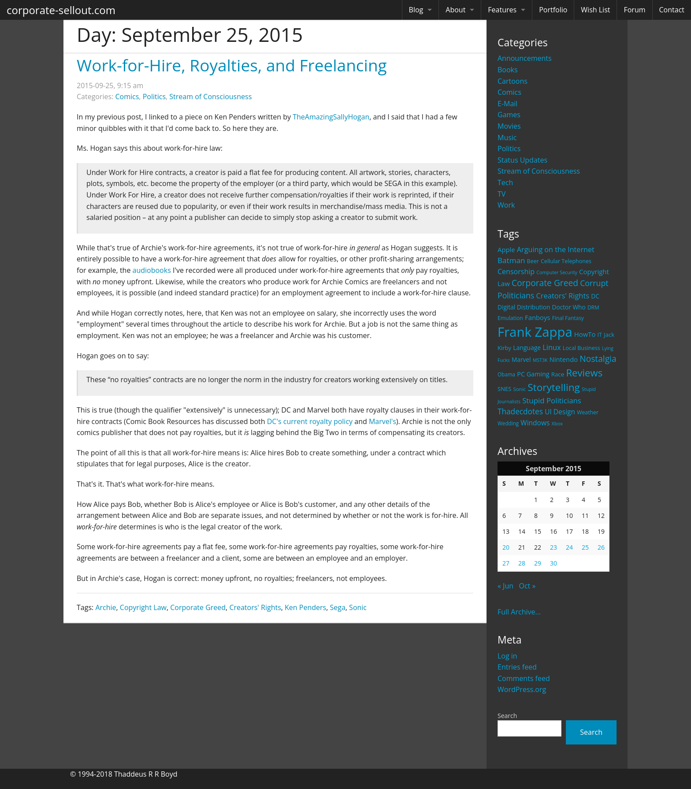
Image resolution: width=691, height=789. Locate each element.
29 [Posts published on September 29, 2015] (537, 563)
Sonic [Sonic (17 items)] (519, 389)
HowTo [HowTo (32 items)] (585, 334)
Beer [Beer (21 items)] (533, 261)
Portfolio (553, 10)
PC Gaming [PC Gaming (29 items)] (533, 374)
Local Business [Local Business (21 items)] (581, 348)
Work (506, 205)
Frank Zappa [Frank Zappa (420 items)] (535, 332)
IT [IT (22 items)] (600, 335)
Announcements (525, 58)
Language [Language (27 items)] (527, 347)
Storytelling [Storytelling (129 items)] (554, 387)
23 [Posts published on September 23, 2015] (553, 547)
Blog (416, 10)
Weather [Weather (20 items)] (587, 412)
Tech (505, 182)
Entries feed (517, 667)
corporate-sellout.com (61, 10)
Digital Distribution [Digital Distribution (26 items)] (524, 307)
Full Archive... (519, 612)
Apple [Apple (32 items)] (506, 249)
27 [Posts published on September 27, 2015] (505, 563)
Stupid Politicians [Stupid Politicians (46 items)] (551, 400)
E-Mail (507, 103)
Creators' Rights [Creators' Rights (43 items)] (562, 295)
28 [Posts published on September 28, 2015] (521, 563)
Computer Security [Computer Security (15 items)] (556, 272)
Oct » (527, 586)
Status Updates (522, 160)
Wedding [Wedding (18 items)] (508, 423)
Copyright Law (143, 607)
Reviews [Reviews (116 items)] (584, 372)
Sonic (358, 607)
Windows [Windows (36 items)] (535, 423)
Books (508, 69)
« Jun (505, 586)
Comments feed (524, 678)
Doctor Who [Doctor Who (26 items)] (569, 307)
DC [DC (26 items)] (595, 296)
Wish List (595, 10)
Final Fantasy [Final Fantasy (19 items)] (568, 318)
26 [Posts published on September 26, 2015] (601, 547)
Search (507, 715)
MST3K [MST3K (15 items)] (540, 360)
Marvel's (382, 421)
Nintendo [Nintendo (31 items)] (564, 359)
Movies (509, 126)
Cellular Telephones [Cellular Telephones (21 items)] (566, 261)
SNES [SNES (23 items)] (504, 389)
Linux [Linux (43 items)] (551, 347)
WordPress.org (522, 689)
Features (502, 10)
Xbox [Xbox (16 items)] (557, 423)
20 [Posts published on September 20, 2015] (505, 547)
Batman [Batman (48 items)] (511, 260)
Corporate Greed (198, 607)
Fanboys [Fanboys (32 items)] (537, 317)
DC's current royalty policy (310, 421)
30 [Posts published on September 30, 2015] (553, 563)
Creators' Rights (255, 607)
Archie (105, 607)
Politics (509, 148)
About (455, 10)
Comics (509, 92)
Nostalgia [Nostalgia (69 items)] (598, 359)
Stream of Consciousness (539, 171)
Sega (337, 607)
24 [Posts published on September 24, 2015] (569, 547)
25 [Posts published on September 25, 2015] (585, 547)
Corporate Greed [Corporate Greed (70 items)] (545, 283)
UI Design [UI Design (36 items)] (560, 412)
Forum (634, 10)
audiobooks (152, 270)
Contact (671, 10)
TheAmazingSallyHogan (331, 117)
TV (501, 194)
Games (509, 114)
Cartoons (513, 81)
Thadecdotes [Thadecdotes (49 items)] (520, 411)
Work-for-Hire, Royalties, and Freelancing (232, 65)
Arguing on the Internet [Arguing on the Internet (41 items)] (555, 249)
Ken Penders (305, 607)
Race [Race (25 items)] (558, 374)
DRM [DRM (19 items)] (593, 307)
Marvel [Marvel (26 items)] (521, 359)
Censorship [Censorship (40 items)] (516, 271)
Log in (507, 656)
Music (507, 137)
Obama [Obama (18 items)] (506, 374)
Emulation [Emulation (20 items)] (510, 318)
